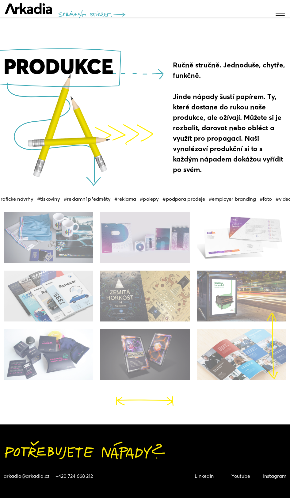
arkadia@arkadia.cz (27, 476)
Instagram (274, 476)
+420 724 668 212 (74, 476)
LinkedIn (204, 476)
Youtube (240, 476)
